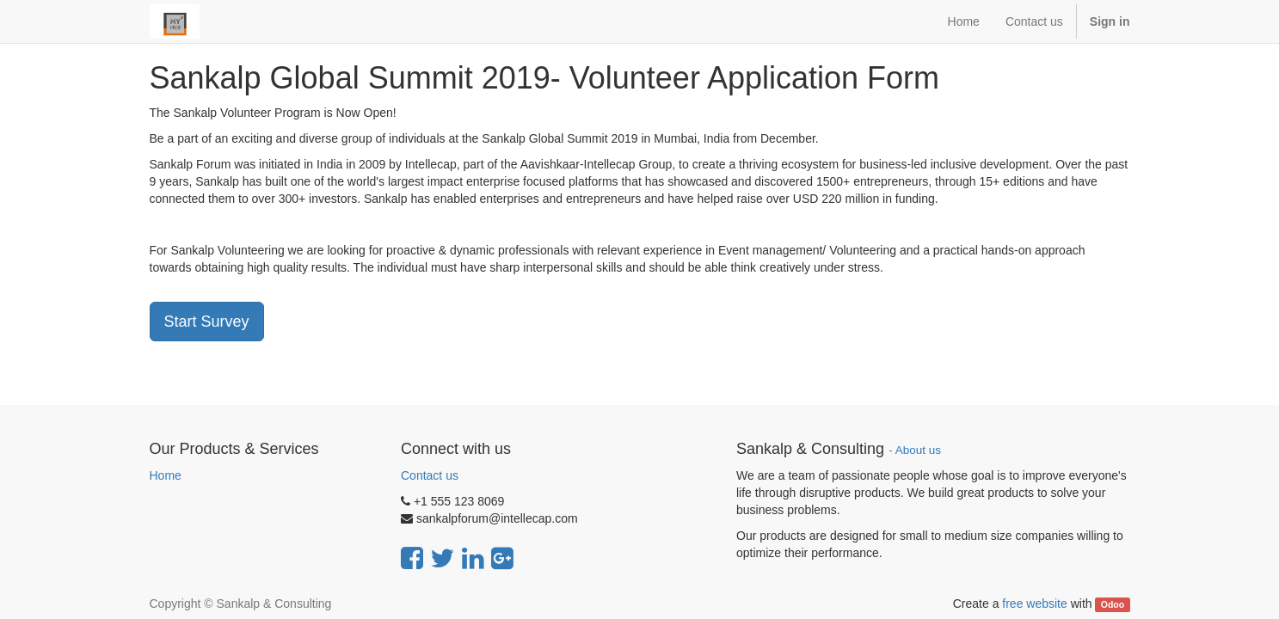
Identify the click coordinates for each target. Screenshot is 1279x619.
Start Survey (206, 321)
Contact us (429, 475)
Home (165, 475)
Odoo (1112, 604)
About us (918, 450)
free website (1034, 603)
